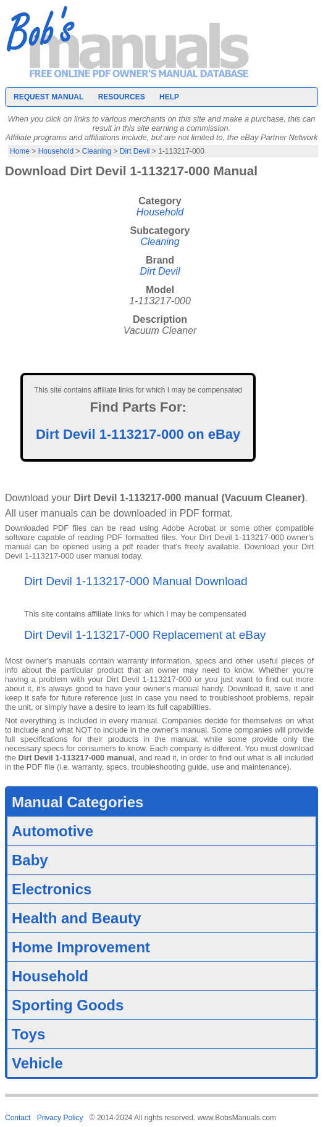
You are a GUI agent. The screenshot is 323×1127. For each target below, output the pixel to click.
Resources (121, 97)
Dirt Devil (135, 151)
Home (20, 151)
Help (169, 97)
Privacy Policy (60, 1117)
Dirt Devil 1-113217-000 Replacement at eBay (145, 634)
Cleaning (96, 151)
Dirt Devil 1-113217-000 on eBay (138, 434)
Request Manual (48, 97)
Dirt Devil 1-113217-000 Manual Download (136, 581)
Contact (17, 1117)
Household (55, 151)
